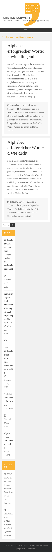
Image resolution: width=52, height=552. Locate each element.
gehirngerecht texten (34, 116)
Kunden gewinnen (21, 127)
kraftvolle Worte (32, 209)
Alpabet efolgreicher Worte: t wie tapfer (8, 438)
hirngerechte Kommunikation (19, 123)
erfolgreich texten (36, 112)
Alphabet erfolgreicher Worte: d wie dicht (25, 147)
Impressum (21, 549)
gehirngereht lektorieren (17, 120)
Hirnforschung (35, 120)
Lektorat (33, 127)
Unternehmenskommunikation (20, 216)
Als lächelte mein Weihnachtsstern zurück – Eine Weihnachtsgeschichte (8, 356)
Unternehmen (31, 212)
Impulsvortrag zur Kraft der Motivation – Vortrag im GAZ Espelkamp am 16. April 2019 (8, 308)
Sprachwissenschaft (15, 212)
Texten (10, 130)
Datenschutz (31, 549)
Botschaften (23, 112)
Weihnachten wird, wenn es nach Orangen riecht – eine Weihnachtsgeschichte (8, 256)
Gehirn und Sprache (15, 116)
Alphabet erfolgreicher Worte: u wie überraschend (8, 403)
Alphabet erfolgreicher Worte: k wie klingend (25, 51)
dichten (21, 209)
